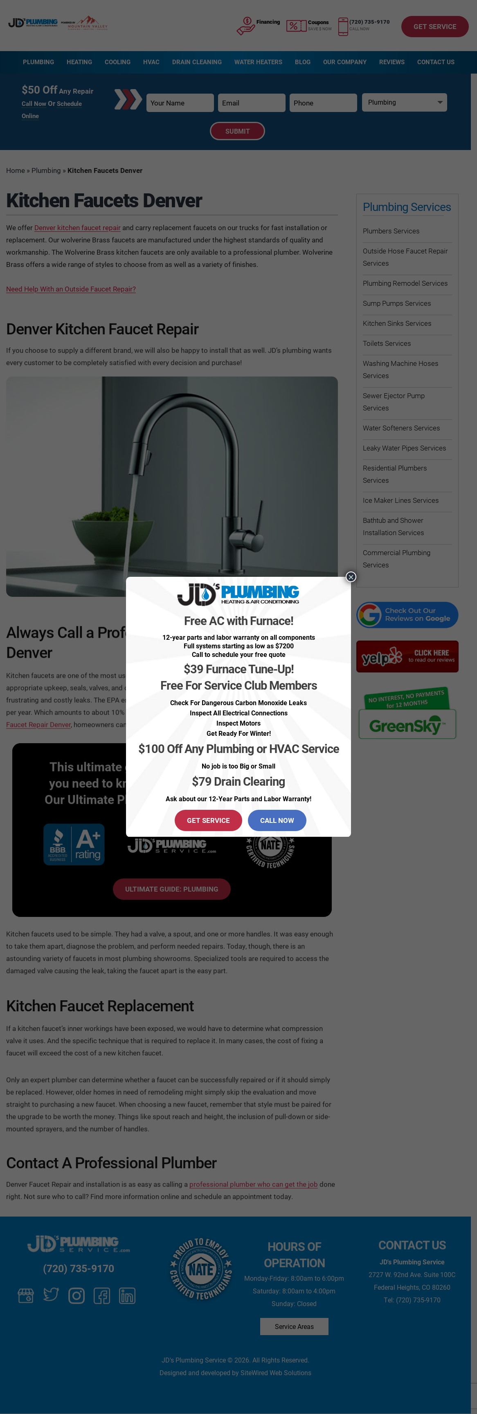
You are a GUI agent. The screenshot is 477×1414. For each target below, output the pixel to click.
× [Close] (351, 576)
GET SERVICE (208, 820)
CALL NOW (277, 820)
